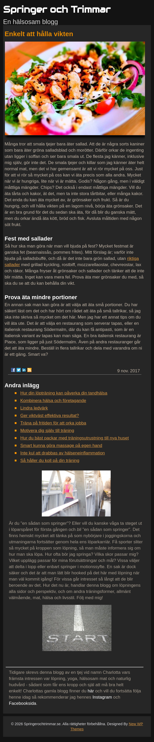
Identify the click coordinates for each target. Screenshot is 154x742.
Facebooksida (22, 703)
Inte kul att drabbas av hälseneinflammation (62, 453)
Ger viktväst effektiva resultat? (49, 415)
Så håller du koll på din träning (49, 460)
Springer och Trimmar (56, 9)
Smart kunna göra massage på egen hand (61, 445)
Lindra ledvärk (34, 408)
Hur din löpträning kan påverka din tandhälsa (63, 393)
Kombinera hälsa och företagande (53, 400)
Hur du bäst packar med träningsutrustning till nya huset (74, 438)
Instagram (102, 697)
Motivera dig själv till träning (47, 430)
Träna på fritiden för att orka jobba (53, 423)
